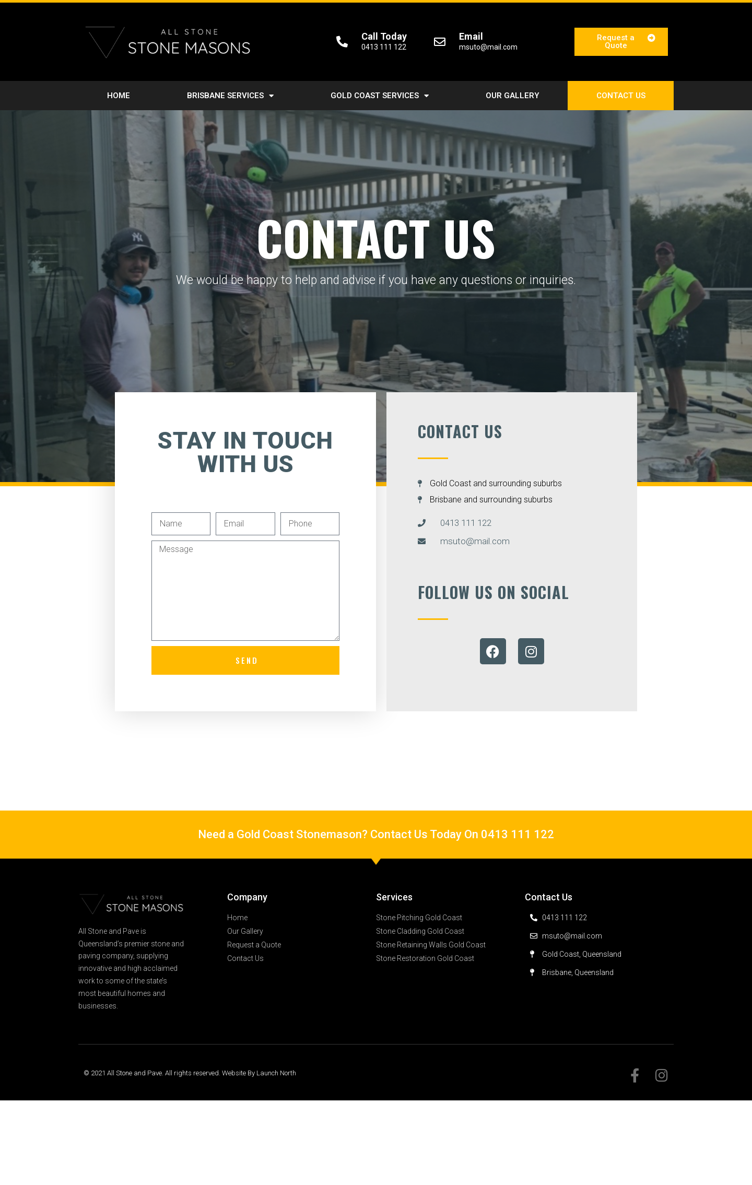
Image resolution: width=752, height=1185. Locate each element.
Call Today (384, 36)
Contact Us (620, 95)
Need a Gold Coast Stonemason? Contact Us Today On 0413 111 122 (376, 834)
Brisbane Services (230, 96)
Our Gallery (512, 95)
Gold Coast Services (380, 96)
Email (471, 36)
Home (118, 95)
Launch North (276, 1073)
